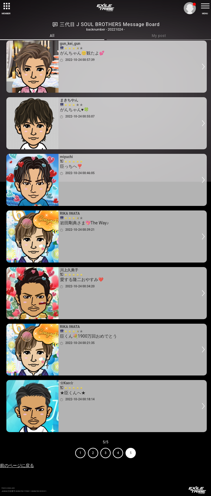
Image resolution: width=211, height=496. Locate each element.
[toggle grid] (6, 6)
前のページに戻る (17, 465)
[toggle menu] (205, 6)
